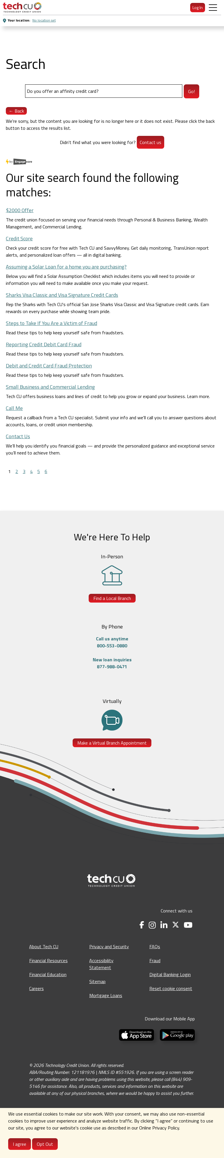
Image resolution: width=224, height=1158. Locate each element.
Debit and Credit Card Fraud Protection (49, 366)
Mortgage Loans (105, 995)
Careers (36, 988)
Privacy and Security (109, 946)
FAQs (154, 946)
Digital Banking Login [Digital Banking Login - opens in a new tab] (170, 974)
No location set (44, 20)
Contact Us (18, 436)
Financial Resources (48, 960)
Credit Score (19, 238)
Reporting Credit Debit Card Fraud (43, 344)
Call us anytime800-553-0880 (112, 642)
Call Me (14, 408)
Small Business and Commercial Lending (50, 387)
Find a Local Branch (112, 598)
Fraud (154, 960)
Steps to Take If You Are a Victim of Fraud (51, 323)
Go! (191, 91)
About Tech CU (43, 946)
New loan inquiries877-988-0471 (112, 663)
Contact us (150, 142)
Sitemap (97, 981)
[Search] (103, 91)
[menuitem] (22, 7)
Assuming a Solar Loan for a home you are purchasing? (66, 267)
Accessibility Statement (101, 964)
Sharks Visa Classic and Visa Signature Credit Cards (62, 295)
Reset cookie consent (170, 988)
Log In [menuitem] (197, 7)
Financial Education (47, 974)
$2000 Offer (20, 210)
